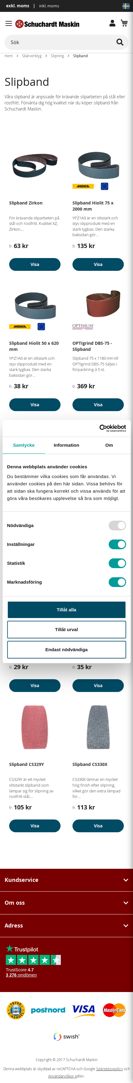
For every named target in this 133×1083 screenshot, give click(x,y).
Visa (35, 264)
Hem (9, 55)
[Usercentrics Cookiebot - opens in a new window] (99, 428)
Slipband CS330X (89, 764)
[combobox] (66, 42)
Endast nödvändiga (66, 649)
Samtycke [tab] (24, 445)
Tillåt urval (66, 629)
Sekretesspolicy (109, 1069)
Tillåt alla (66, 609)
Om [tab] (109, 445)
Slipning (57, 55)
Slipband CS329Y (26, 764)
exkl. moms (17, 6)
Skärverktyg (32, 55)
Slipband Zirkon (25, 203)
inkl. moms (49, 6)
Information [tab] (66, 445)
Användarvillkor (61, 1076)
